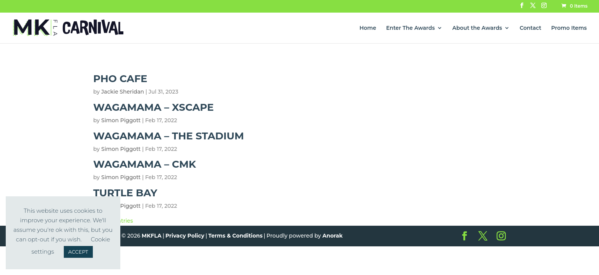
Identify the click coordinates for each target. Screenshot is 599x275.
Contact (530, 28)
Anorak (332, 235)
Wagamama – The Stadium (168, 136)
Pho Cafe (120, 79)
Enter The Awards (410, 28)
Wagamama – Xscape (153, 107)
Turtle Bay (125, 193)
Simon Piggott (121, 120)
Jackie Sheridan (122, 91)
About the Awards (477, 28)
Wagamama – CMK (144, 164)
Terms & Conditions (235, 235)
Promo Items (569, 28)
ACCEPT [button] (78, 252)
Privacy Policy (184, 235)
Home (367, 28)
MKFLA (152, 235)
